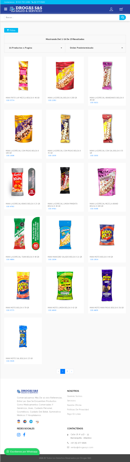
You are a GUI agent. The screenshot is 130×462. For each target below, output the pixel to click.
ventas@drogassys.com (82, 447)
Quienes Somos (74, 396)
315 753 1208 (23, 2)
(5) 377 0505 (38, 2)
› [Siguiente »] (71, 371)
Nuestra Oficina (74, 405)
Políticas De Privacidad (78, 409)
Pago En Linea (74, 414)
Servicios (71, 401)
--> (95, 47)
